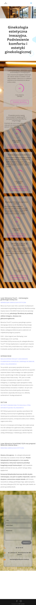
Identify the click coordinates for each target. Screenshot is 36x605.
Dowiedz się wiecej (19, 100)
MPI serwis (21, 604)
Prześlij (26, 542)
